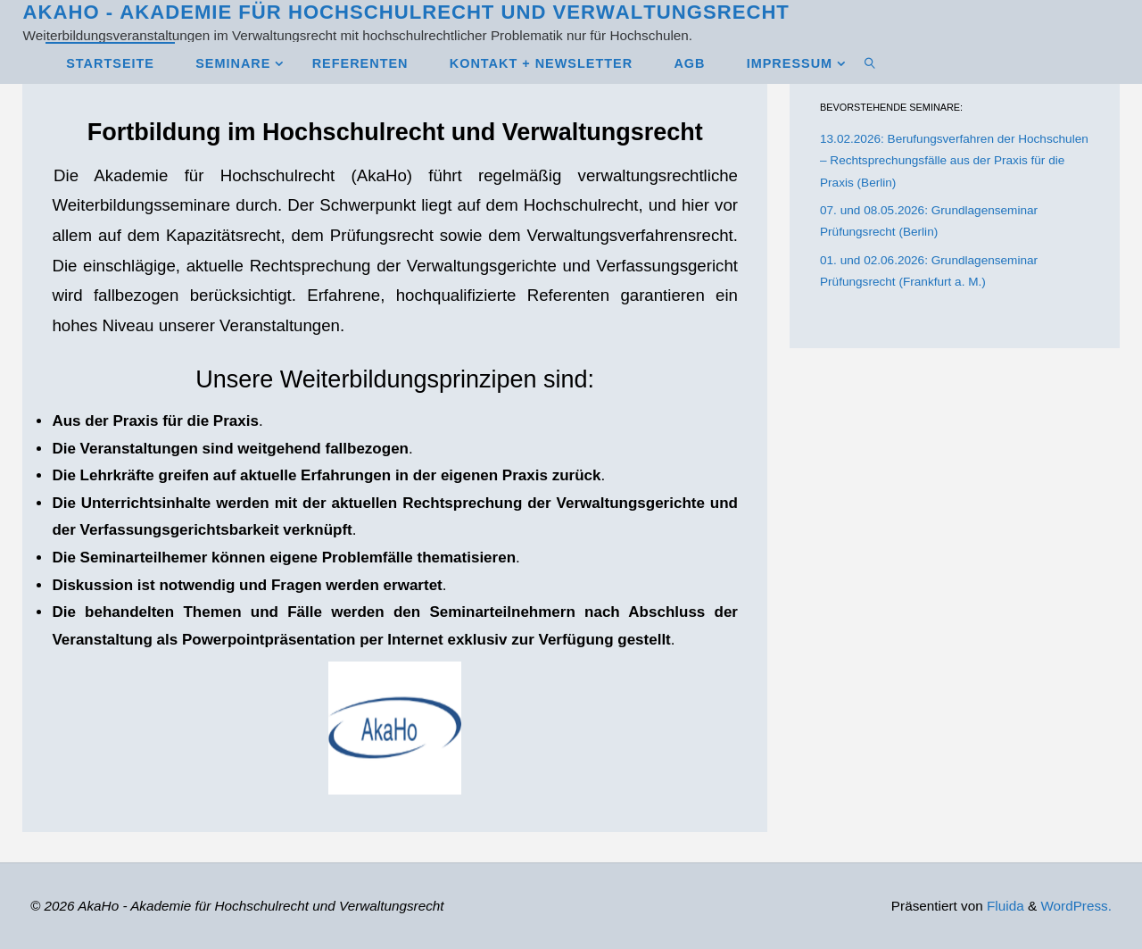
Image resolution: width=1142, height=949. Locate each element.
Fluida (1003, 905)
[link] (870, 63)
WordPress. (1076, 905)
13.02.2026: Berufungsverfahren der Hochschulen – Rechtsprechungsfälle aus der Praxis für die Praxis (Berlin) (954, 160)
